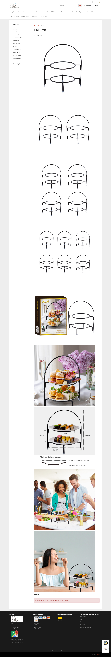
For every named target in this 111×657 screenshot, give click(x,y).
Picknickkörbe (63, 12)
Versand (64, 650)
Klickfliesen (54, 12)
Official (36, 594)
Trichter (72, 12)
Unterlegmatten (80, 12)
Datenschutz (83, 616)
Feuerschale (34, 12)
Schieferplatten (25, 16)
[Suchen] (69, 5)
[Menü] (108, 641)
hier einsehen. (73, 621)
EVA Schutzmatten (23, 12)
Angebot (13, 12)
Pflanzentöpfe (44, 16)
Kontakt (94, 2)
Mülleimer (34, 16)
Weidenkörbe (91, 12)
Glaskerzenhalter (44, 12)
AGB (81, 619)
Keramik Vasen (15, 16)
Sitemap (82, 622)
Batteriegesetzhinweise (85, 627)
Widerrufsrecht (83, 630)
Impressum (82, 624)
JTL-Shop (98, 654)
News (90, 2)
